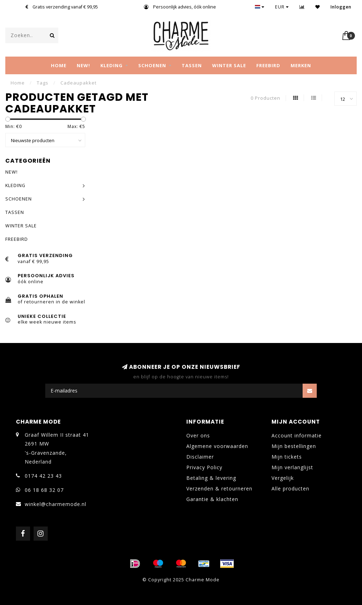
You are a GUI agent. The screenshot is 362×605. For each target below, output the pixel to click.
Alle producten (290, 488)
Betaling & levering (211, 478)
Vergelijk (283, 478)
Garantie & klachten (212, 499)
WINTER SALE (229, 65)
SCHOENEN (152, 65)
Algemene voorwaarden (217, 446)
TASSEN (192, 65)
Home (58, 65)
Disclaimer (200, 456)
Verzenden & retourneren (219, 488)
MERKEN (301, 65)
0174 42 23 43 (43, 475)
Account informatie (297, 435)
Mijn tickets (287, 456)
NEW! (83, 65)
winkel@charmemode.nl (55, 504)
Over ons (198, 435)
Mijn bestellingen (294, 446)
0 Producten (265, 98)
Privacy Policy (204, 467)
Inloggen (341, 7)
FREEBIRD (268, 65)
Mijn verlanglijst (292, 467)
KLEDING (111, 65)
